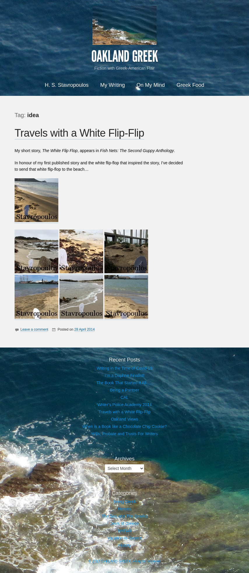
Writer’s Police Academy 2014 (124, 404)
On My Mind (150, 85)
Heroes (124, 509)
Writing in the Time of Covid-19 (124, 368)
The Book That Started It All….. (125, 382)
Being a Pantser (124, 390)
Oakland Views (124, 419)
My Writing (112, 85)
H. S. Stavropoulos (67, 85)
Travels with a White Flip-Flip (79, 133)
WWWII (124, 530)
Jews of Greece (124, 523)
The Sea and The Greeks (125, 516)
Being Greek (124, 501)
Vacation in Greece (124, 538)
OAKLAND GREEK (124, 56)
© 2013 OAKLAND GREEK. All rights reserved (125, 561)
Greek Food (190, 85)
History (124, 545)
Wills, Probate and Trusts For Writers (124, 433)
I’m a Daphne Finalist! (124, 375)
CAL (124, 397)
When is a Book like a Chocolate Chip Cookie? (124, 426)
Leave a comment (34, 329)
